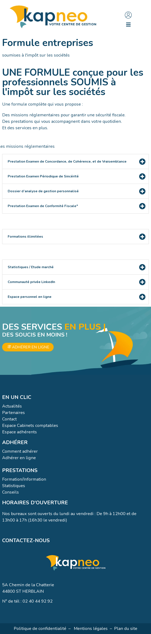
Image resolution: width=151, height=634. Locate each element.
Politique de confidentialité (40, 628)
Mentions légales (91, 628)
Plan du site (125, 628)
